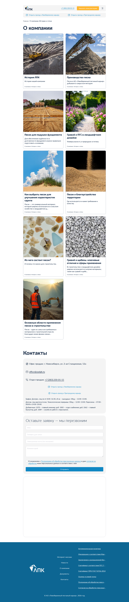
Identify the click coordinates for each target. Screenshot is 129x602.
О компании (64, 568)
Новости (64, 563)
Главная (26, 21)
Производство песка (79, 77)
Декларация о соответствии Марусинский (92, 554)
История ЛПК (32, 77)
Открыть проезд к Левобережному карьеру (42, 15)
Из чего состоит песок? (38, 260)
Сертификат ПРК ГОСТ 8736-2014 (92, 571)
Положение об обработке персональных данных (92, 582)
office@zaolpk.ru (37, 371)
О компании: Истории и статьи (33, 86)
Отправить (64, 469)
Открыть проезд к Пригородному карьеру (84, 15)
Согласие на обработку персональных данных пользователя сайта (92, 588)
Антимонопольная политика (89, 549)
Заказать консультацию (88, 8)
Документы (64, 574)
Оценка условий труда (87, 577)
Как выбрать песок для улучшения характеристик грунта (40, 197)
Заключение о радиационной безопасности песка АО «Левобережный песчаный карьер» (92, 560)
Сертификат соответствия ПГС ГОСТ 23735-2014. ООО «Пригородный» (92, 565)
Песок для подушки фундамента (43, 134)
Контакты (64, 579)
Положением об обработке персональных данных (61, 461)
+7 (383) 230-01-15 (67, 8)
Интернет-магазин (64, 557)
